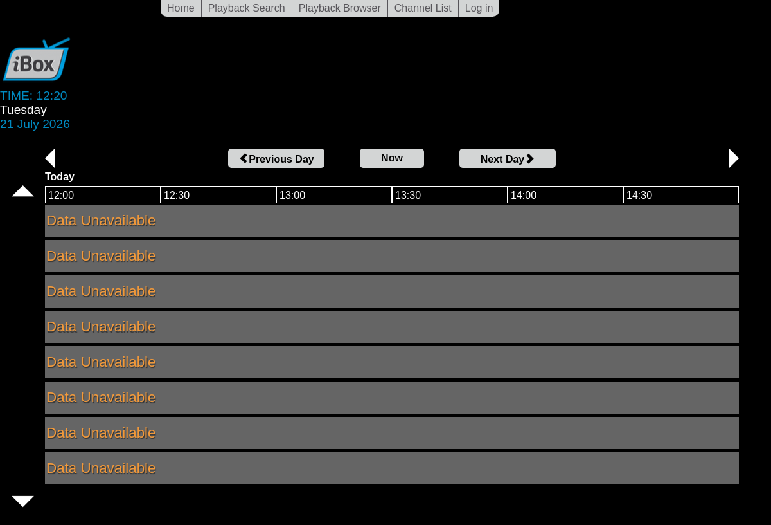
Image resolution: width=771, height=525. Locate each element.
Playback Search (246, 8)
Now (392, 157)
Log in (479, 8)
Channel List (423, 8)
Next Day (508, 159)
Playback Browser (340, 8)
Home (181, 8)
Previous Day (276, 159)
